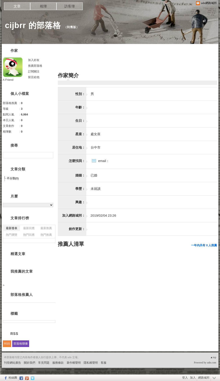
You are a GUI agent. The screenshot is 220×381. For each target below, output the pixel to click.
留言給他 (33, 77)
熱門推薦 (46, 234)
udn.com (211, 362)
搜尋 (49, 155)
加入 (193, 377)
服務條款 (58, 362)
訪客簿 (69, 6)
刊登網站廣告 (12, 362)
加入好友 (33, 60)
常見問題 (43, 362)
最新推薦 (46, 228)
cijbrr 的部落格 (33, 25)
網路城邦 (203, 377)
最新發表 (11, 228)
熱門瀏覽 (11, 234)
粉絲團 (13, 377)
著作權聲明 (74, 362)
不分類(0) (13, 178)
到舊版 (71, 27)
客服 (103, 362)
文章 (17, 6)
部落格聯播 (21, 343)
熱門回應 (29, 234)
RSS (7, 343)
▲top (213, 357)
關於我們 (29, 362)
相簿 (43, 6)
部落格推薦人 (22, 295)
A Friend (8, 79)
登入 (185, 377)
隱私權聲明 (91, 362)
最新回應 (29, 228)
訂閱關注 (33, 71)
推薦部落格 (35, 65)
